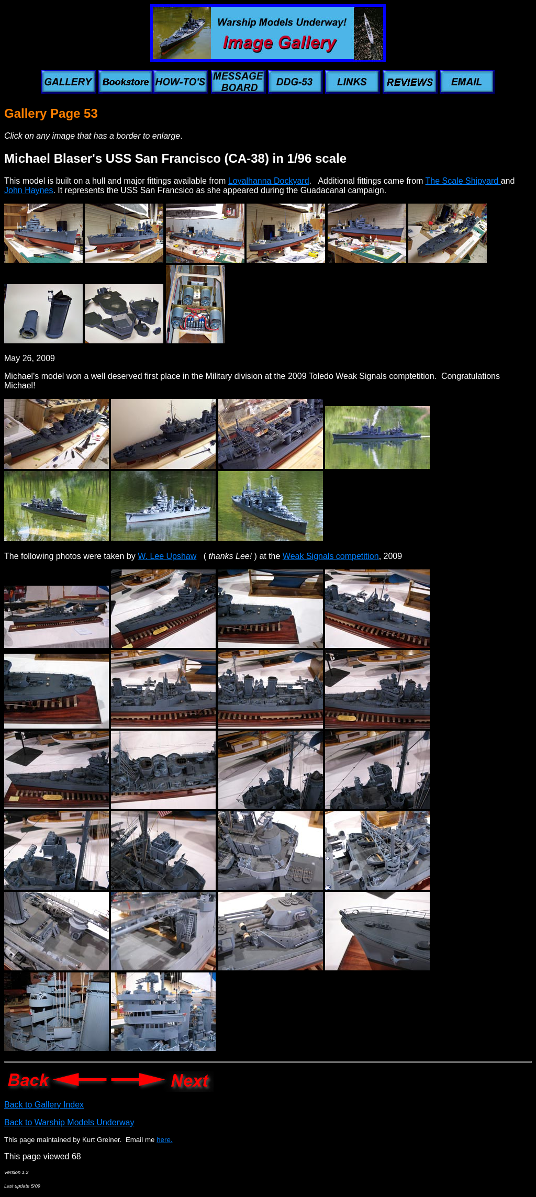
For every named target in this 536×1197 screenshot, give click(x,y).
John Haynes (28, 190)
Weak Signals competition (331, 556)
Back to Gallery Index (44, 1104)
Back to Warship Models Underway (69, 1122)
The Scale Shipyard (463, 180)
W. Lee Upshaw (167, 556)
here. (164, 1140)
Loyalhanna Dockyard (268, 180)
